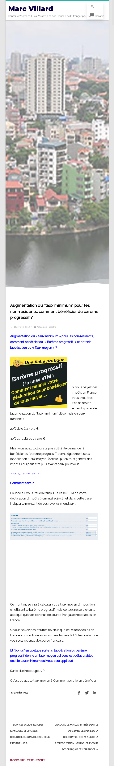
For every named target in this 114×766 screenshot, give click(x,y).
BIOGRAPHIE (17, 760)
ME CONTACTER (36, 760)
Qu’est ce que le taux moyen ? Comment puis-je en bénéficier (53, 680)
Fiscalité (52, 327)
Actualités (42, 327)
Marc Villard (30, 9)
